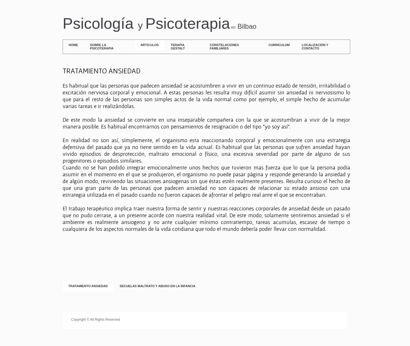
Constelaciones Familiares (224, 46)
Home (73, 45)
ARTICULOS (149, 45)
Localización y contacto (315, 46)
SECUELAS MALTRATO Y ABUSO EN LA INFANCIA (157, 286)
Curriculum (279, 45)
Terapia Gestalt (178, 46)
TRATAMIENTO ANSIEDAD (88, 286)
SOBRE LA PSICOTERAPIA (102, 46)
